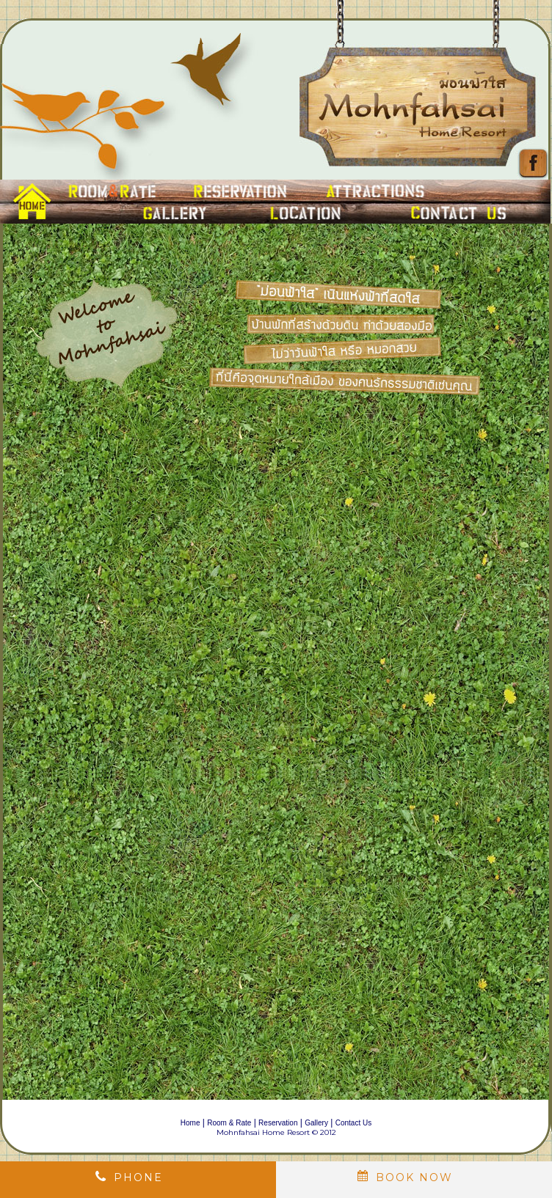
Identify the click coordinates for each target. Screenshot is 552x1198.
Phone (138, 1177)
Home (190, 1123)
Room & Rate (229, 1123)
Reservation (277, 1123)
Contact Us (353, 1123)
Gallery (316, 1123)
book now (414, 1177)
